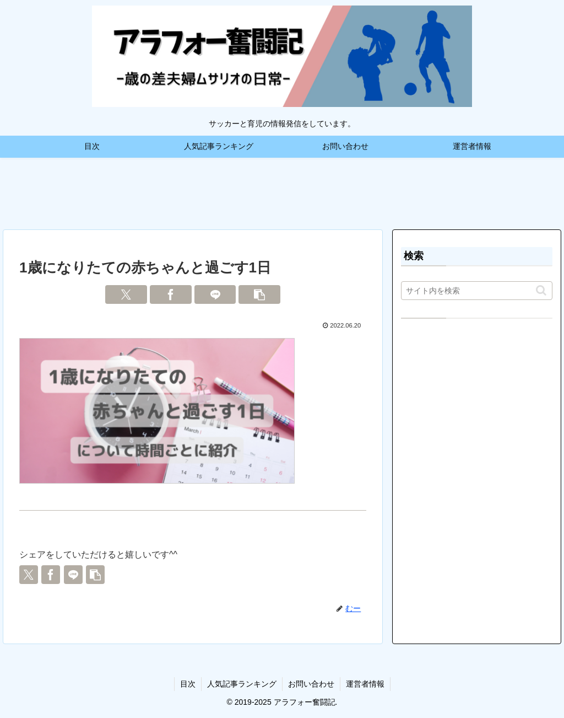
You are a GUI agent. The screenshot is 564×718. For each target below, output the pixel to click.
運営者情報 (365, 683)
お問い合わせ (311, 683)
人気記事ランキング (241, 683)
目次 (188, 683)
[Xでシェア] (126, 294)
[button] (259, 294)
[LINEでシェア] (215, 294)
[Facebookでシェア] (171, 294)
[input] (476, 290)
